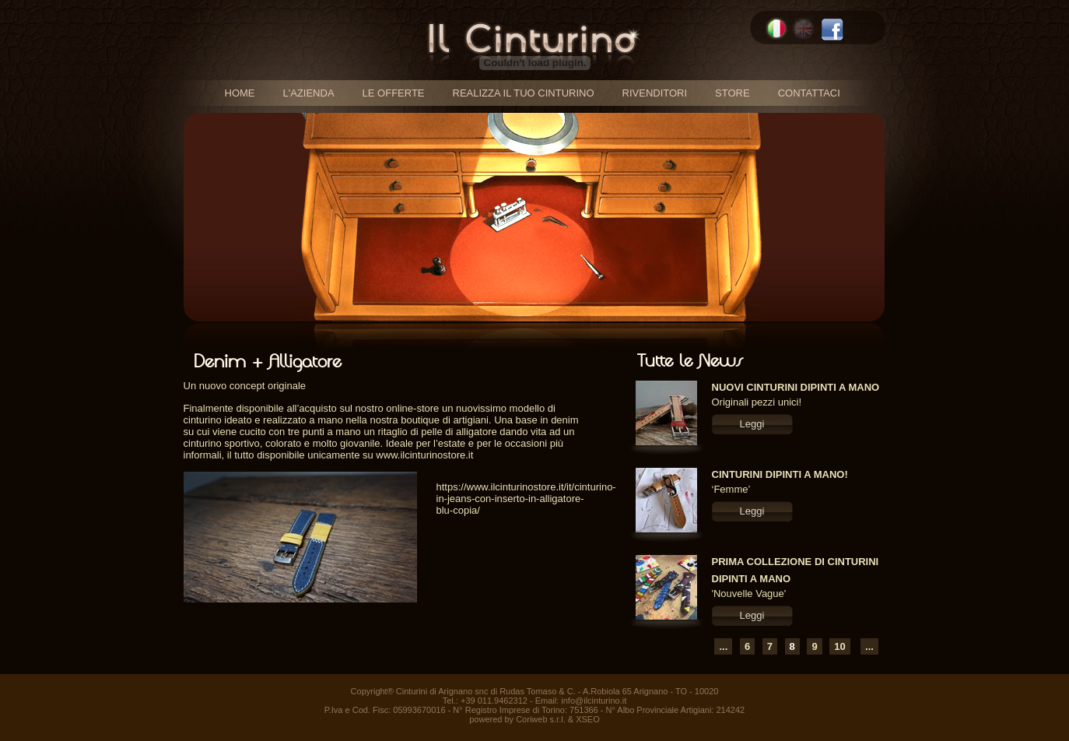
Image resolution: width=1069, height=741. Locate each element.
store (732, 93)
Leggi (752, 424)
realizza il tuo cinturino (523, 93)
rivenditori (655, 93)
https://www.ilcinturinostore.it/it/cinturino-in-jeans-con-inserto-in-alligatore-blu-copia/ (526, 498)
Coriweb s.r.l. (541, 719)
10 (839, 646)
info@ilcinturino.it (593, 700)
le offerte (394, 93)
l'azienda (309, 93)
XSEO (588, 719)
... (723, 646)
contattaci (809, 93)
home (240, 93)
